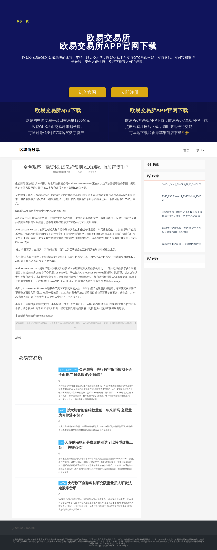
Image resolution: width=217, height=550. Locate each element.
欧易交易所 (30, 149)
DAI (62, 442)
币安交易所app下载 (69, 370)
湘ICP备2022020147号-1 (116, 545)
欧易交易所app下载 (61, 172)
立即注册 (130, 92)
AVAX (63, 410)
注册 (185, 133)
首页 (186, 150)
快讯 (200, 150)
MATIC (63, 483)
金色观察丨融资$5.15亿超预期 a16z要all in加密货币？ (76, 167)
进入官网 (87, 92)
